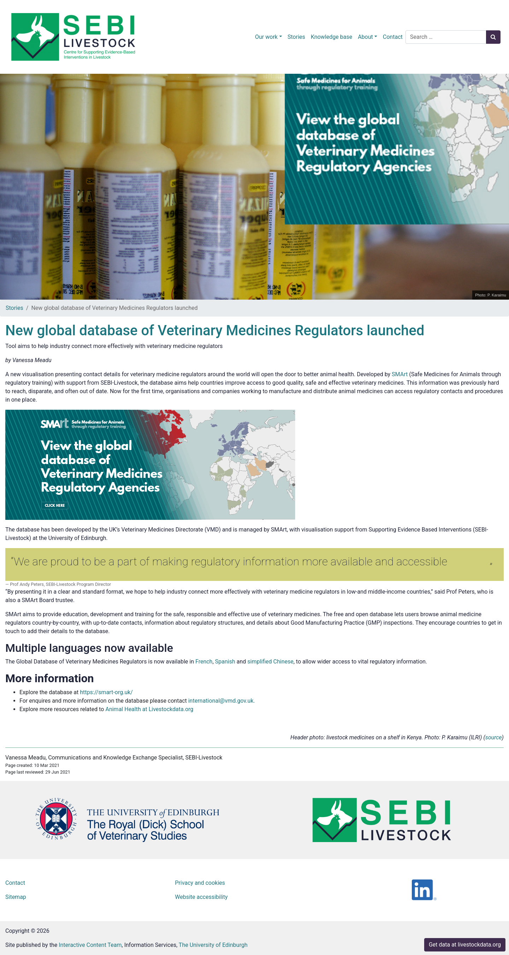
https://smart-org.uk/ (106, 692)
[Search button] (493, 37)
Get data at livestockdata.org (465, 944)
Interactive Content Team (90, 945)
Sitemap (15, 897)
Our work (266, 37)
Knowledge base (331, 37)
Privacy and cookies (200, 882)
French (203, 661)
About (365, 37)
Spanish (225, 661)
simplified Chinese (270, 661)
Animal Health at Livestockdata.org (149, 709)
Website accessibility (201, 897)
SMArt (400, 374)
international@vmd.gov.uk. (222, 700)
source (493, 737)
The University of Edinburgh (213, 945)
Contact (393, 37)
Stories (296, 37)
